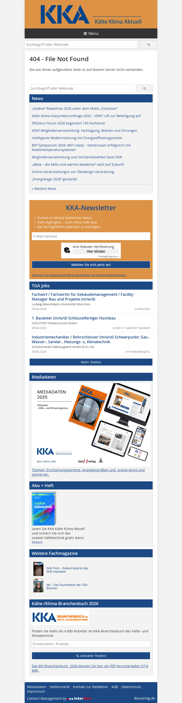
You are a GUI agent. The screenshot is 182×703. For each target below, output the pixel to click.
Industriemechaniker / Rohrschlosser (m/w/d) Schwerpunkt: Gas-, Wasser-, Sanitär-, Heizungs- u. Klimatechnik (91, 339)
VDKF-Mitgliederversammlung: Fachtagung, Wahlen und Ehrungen (84, 130)
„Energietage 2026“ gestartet (54, 179)
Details (37, 542)
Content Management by (59, 698)
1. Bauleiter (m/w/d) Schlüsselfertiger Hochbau (74, 318)
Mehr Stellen (91, 362)
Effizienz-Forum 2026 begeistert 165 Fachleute (68, 123)
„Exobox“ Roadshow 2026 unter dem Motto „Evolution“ (75, 108)
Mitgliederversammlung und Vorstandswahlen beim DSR (77, 157)
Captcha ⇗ (108, 256)
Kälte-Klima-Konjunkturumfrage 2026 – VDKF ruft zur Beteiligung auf (86, 116)
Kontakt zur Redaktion (90, 687)
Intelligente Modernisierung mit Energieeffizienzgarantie (77, 138)
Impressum (36, 691)
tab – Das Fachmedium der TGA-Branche (67, 586)
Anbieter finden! (91, 655)
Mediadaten (36, 687)
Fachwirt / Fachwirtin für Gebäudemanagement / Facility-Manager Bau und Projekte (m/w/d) (83, 297)
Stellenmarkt (60, 687)
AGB (114, 687)
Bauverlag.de (144, 698)
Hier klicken (96, 251)
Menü (93, 33)
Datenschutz (131, 687)
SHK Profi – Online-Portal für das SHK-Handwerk (67, 570)
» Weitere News (44, 188)
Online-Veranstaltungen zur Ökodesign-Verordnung (73, 171)
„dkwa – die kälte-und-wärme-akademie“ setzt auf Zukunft (78, 164)
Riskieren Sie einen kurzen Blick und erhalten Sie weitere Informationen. (79, 275)
